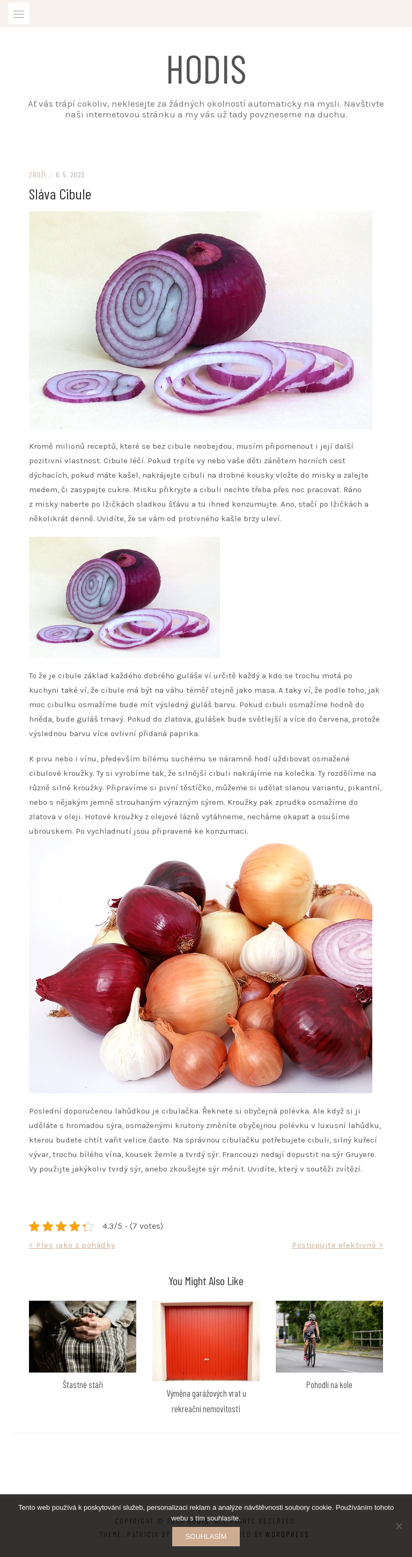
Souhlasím (206, 1536)
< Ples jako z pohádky (72, 1245)
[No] (398, 1526)
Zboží (37, 174)
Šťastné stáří (83, 1384)
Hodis (206, 67)
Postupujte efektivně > (337, 1245)
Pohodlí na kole (329, 1384)
